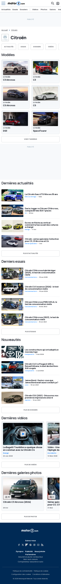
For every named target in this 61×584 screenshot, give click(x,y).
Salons (53, 9)
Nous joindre (40, 551)
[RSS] (42, 545)
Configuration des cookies (21, 574)
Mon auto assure (30, 559)
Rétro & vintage (30, 197)
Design (27, 229)
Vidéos (35, 9)
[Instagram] (34, 545)
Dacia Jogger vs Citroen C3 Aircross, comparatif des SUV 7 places (42, 209)
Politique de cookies (41, 571)
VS (26, 213)
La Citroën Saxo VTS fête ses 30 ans (41, 194)
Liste (26, 385)
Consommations (31, 277)
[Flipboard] (26, 545)
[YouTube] (38, 545)
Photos (44, 9)
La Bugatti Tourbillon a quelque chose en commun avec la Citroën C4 (22, 448)
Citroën (14, 30)
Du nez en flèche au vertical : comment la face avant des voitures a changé (41, 224)
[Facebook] (19, 545)
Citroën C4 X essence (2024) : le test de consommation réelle (42, 287)
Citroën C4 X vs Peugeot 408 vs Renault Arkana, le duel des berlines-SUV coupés (41, 366)
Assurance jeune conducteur (30, 557)
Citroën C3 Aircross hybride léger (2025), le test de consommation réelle (40, 272)
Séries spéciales (31, 244)
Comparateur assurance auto (30, 562)
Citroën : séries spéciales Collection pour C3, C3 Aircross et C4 (42, 240)
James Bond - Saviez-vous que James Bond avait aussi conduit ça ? (41, 381)
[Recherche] (52, 3)
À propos (19, 551)
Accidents (52, 453)
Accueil (4, 30)
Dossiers (23, 9)
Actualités (6, 9)
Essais (15, 9)
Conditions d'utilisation (41, 574)
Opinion (27, 400)
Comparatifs (29, 354)
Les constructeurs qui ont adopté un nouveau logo (42, 350)
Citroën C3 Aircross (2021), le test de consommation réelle (42, 318)
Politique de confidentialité (22, 571)
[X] (23, 545)
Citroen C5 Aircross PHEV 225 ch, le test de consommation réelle (41, 303)
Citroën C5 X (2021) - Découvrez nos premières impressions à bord (41, 396)
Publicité (29, 551)
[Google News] (30, 545)
